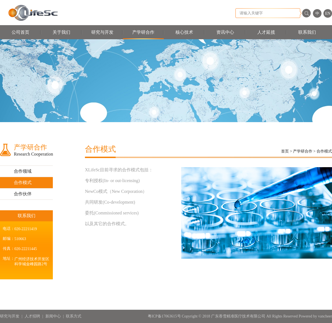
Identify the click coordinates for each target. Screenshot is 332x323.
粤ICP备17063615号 (165, 316)
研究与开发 (102, 32)
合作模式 (23, 182)
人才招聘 (32, 316)
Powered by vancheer (315, 316)
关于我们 (61, 32)
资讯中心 (225, 32)
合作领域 (23, 171)
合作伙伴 (23, 193)
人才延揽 (266, 32)
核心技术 (184, 32)
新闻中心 (53, 316)
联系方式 (73, 316)
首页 (285, 151)
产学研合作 (143, 32)
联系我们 (307, 32)
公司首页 (20, 32)
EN (327, 13)
